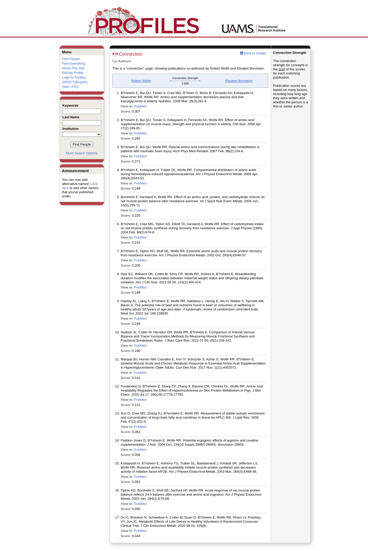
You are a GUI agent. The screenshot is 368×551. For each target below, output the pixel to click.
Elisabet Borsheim (238, 81)
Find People (71, 59)
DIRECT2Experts (75, 82)
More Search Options (82, 153)
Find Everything (73, 63)
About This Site (73, 68)
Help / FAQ (70, 87)
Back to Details (255, 53)
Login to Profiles (74, 77)
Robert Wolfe (141, 81)
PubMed (140, 106)
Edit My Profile (73, 73)
